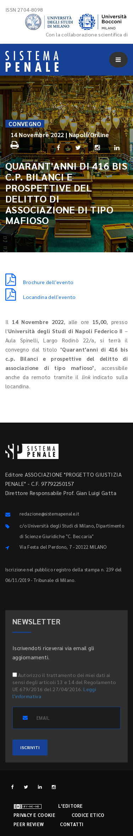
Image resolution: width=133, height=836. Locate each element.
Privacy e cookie (34, 815)
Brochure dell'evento (39, 282)
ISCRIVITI (30, 747)
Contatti (71, 824)
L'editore (70, 806)
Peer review (28, 824)
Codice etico (88, 815)
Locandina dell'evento (40, 297)
